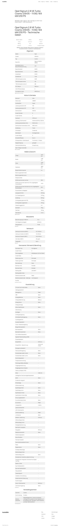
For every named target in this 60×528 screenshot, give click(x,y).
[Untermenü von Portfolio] (49, 1)
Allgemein (18, 47)
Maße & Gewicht (31, 47)
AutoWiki (4, 1)
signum (25, 20)
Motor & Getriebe (24, 47)
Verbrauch (41, 47)
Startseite (17, 20)
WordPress (56, 525)
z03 (28, 20)
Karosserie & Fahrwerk (23, 48)
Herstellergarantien (37, 48)
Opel (21, 20)
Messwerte (36, 47)
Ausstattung (30, 48)
